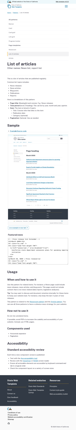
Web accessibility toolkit (59, 394)
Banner (11, 24)
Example (13, 131)
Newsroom (12, 50)
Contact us (16, 393)
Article (11, 58)
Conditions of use (14, 413)
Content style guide (57, 390)
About (14, 390)
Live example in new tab (18, 228)
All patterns (13, 20)
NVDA (35, 361)
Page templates (15, 45)
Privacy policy (13, 415)
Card (10, 28)
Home (9, 12)
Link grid (12, 37)
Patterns (15, 12)
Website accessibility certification (20, 417)
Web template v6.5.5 (62, 1)
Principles (53, 386)
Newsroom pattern (37, 302)
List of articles (14, 54)
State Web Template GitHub (36, 391)
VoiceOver (27, 361)
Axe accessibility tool (29, 358)
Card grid (12, 32)
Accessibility (16, 401)
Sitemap (11, 419)
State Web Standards (36, 386)
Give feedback (16, 397)
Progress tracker (14, 41)
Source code (22, 131)
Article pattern (56, 302)
